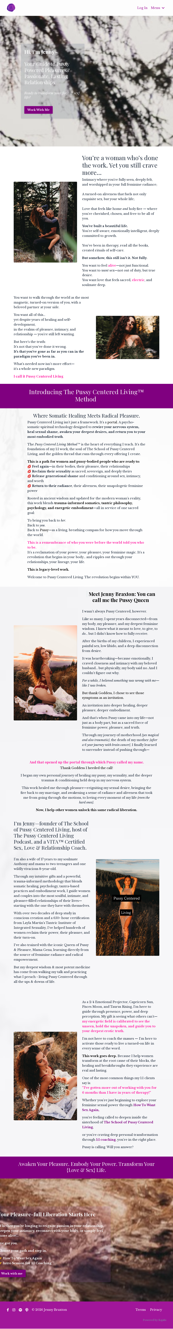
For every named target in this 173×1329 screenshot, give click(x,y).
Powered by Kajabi (154, 1320)
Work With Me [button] (38, 110)
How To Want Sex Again (22, 1258)
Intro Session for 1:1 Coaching (27, 1263)
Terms (140, 1310)
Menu (158, 8)
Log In (142, 8)
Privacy (156, 1310)
